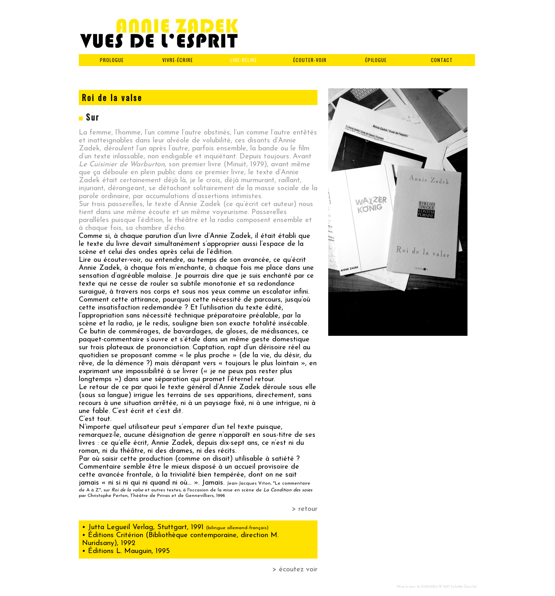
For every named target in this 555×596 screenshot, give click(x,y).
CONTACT (442, 59)
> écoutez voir (294, 569)
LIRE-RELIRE (243, 59)
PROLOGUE (112, 59)
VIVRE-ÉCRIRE (177, 59)
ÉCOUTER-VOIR (310, 59)
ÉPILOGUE (376, 59)
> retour (304, 509)
